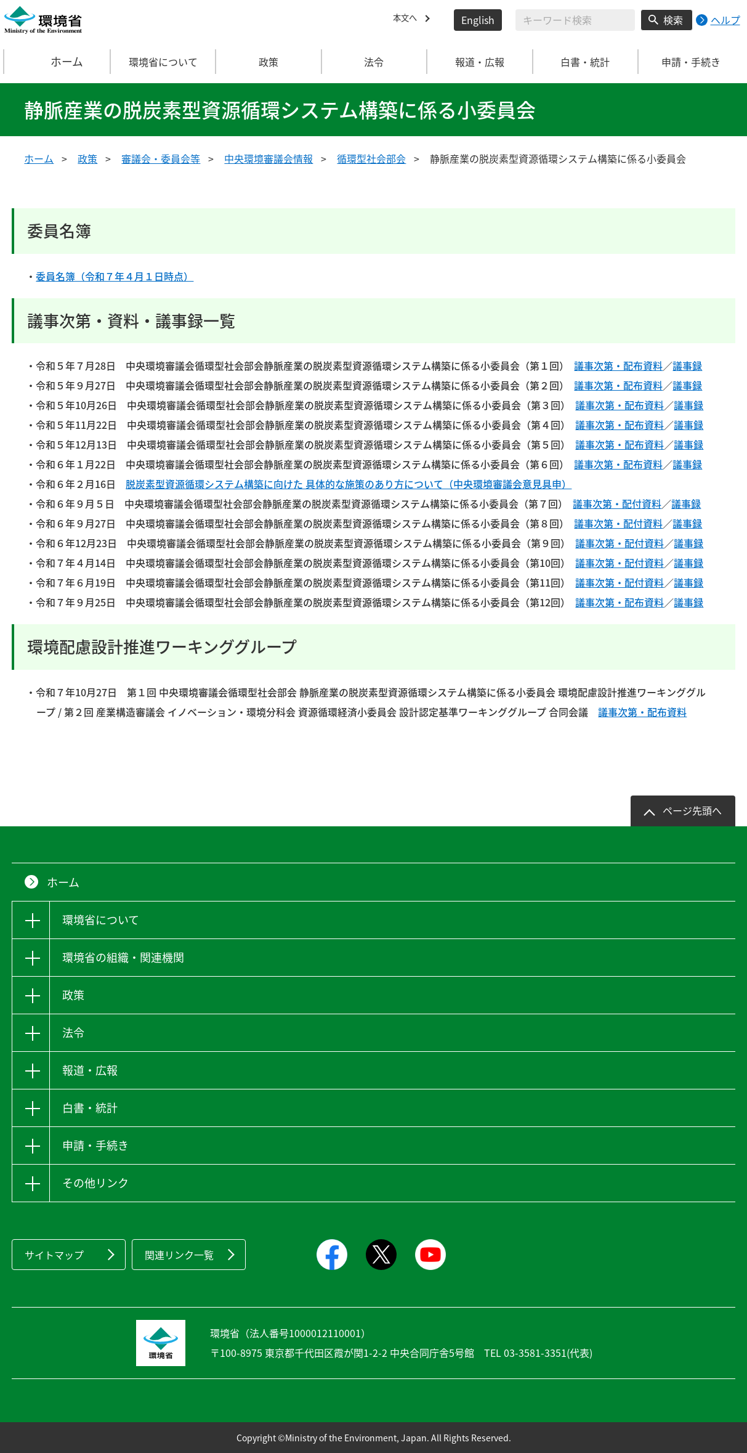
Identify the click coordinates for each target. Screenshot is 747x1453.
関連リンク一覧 (179, 1254)
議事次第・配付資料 (617, 503)
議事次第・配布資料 (618, 365)
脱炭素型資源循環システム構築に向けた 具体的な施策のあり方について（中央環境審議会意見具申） (348, 483)
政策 (87, 158)
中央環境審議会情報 (268, 158)
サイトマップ (54, 1254)
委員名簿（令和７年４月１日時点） (114, 276)
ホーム (57, 61)
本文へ (407, 19)
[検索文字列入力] (575, 20)
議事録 (687, 365)
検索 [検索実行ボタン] (673, 19)
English (478, 19)
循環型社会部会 (371, 158)
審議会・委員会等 (160, 158)
